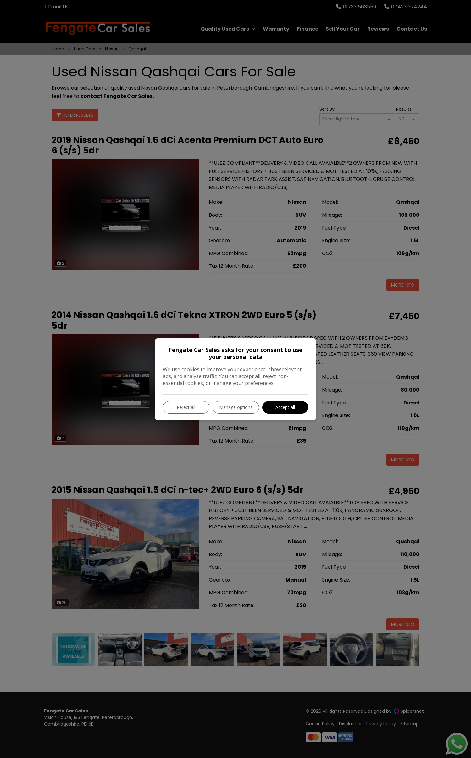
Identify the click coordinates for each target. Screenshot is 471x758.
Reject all (186, 407)
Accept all (285, 407)
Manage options (235, 407)
